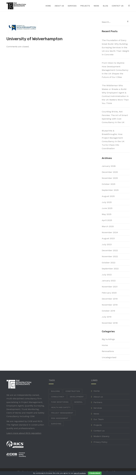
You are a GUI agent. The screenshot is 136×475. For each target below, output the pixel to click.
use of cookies (80, 473)
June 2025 (107, 208)
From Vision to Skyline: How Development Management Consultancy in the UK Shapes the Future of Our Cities (115, 70)
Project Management (62, 413)
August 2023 (108, 238)
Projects (85, 6)
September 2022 (110, 268)
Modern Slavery (101, 436)
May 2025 (106, 214)
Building (55, 391)
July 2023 (107, 244)
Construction (73, 391)
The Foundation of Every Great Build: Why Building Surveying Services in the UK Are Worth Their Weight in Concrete (115, 47)
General (78, 402)
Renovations (108, 351)
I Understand (94, 473)
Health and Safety (60, 407)
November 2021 (110, 286)
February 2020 (109, 293)
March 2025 (108, 226)
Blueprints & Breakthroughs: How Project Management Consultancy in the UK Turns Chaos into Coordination (113, 139)
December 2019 (110, 299)
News (96, 6)
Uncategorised (109, 357)
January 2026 (109, 166)
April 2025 (107, 220)
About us (59, 6)
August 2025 (108, 196)
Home (48, 6)
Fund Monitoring (59, 402)
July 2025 (107, 202)
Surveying (56, 424)
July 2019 (106, 317)
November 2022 (110, 256)
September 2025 (110, 190)
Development (77, 397)
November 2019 (110, 305)
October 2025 (108, 184)
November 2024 (110, 232)
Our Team (99, 419)
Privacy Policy (100, 442)
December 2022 (110, 250)
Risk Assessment (59, 418)
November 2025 (110, 178)
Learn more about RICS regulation (23, 433)
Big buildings (108, 339)
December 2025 (110, 172)
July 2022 (107, 274)
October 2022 (108, 262)
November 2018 (110, 323)
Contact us (117, 6)
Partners (98, 402)
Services (72, 6)
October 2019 (108, 311)
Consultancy (57, 397)
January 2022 (109, 280)
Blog (105, 6)
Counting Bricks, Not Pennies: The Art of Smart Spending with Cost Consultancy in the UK (115, 117)
